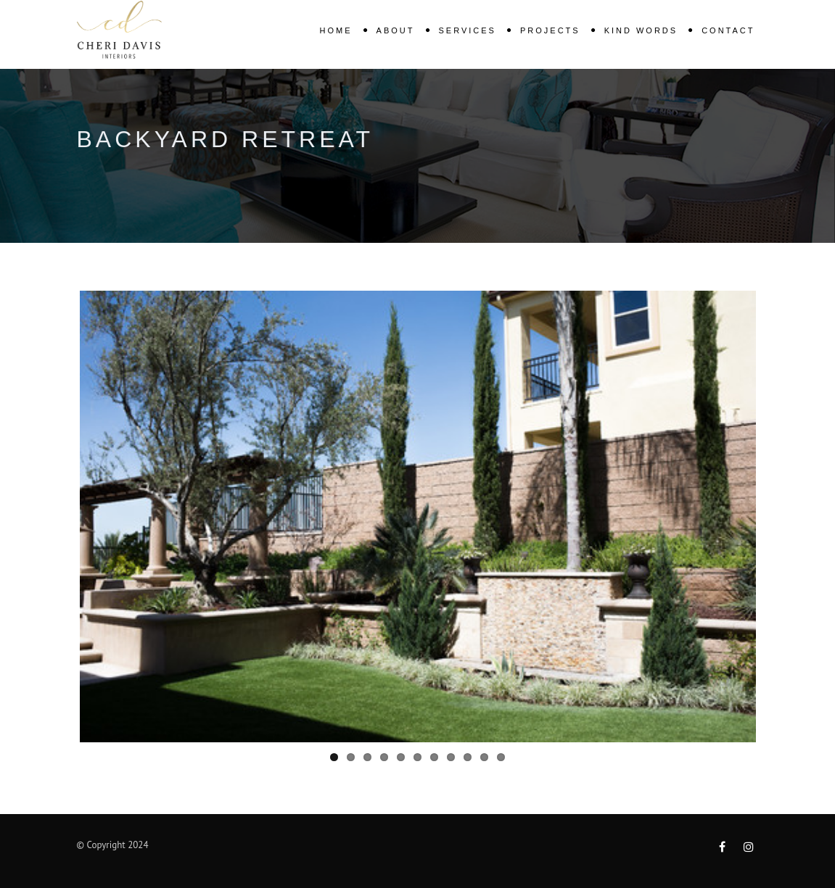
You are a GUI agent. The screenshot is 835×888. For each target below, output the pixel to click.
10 (484, 757)
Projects (550, 30)
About (396, 30)
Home (336, 30)
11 (501, 757)
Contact (728, 30)
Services (467, 30)
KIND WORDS (641, 30)
